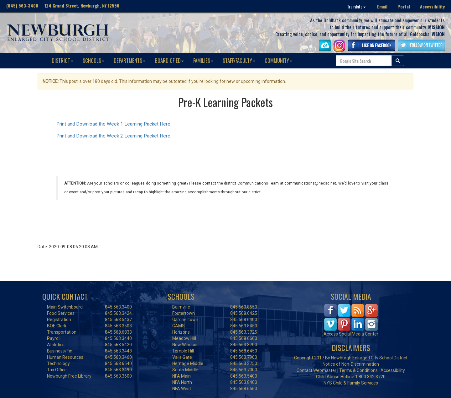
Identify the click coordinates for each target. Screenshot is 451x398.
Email (382, 6)
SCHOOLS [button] (93, 60)
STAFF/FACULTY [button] (239, 60)
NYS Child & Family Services (351, 382)
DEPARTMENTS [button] (129, 60)
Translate (356, 6)
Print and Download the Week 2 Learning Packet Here (113, 136)
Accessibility (432, 6)
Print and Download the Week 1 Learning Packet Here (113, 124)
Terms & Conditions (358, 370)
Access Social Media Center (351, 333)
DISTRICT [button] (62, 60)
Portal (403, 6)
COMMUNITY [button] (278, 60)
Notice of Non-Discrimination (351, 364)
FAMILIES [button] (203, 60)
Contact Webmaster (316, 370)
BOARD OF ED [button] (169, 60)
